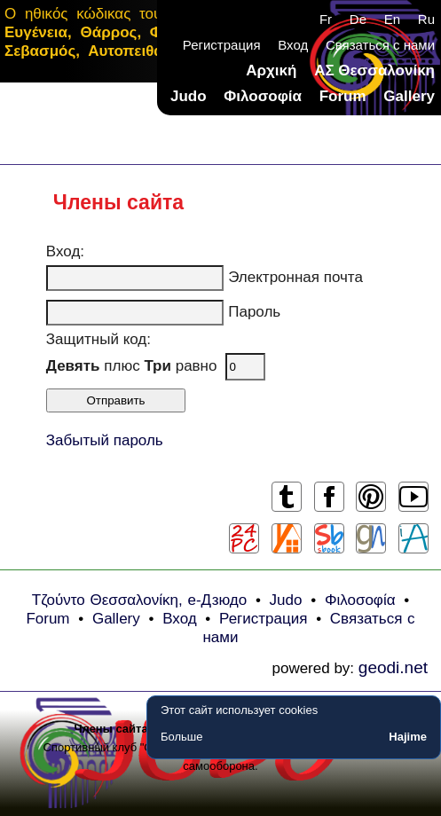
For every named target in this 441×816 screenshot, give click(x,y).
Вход (293, 44)
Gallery (409, 96)
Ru (426, 19)
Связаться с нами (380, 44)
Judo (188, 96)
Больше (182, 736)
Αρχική (271, 70)
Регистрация (222, 44)
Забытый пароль (104, 440)
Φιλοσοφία (263, 96)
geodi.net (393, 667)
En (392, 19)
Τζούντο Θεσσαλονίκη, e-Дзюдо (139, 600)
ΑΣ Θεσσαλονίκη (374, 70)
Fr (325, 19)
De (358, 19)
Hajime (408, 736)
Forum (342, 96)
